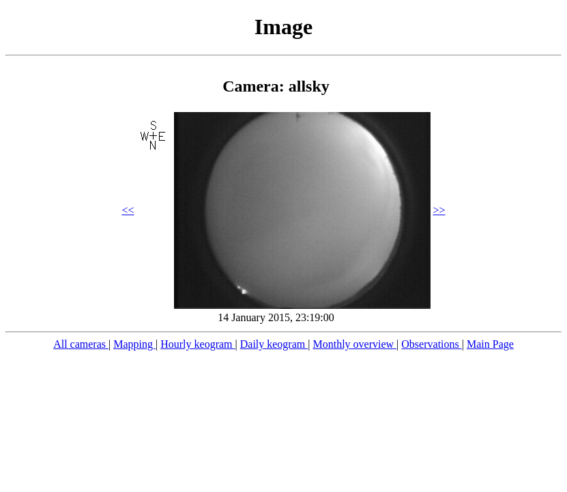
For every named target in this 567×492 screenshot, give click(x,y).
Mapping (134, 344)
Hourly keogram (197, 344)
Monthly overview (354, 344)
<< (127, 210)
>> (439, 210)
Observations (431, 344)
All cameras (80, 344)
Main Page (490, 344)
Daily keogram (274, 344)
